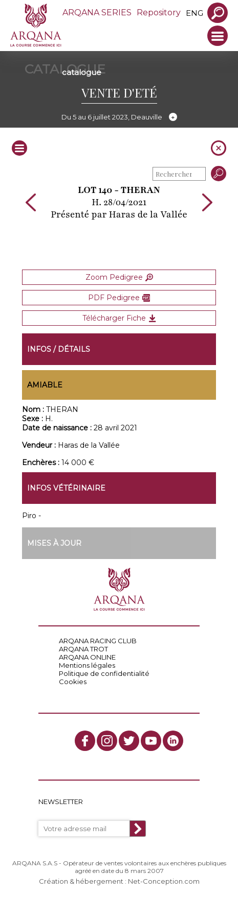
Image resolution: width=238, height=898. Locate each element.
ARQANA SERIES (97, 12)
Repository (159, 12)
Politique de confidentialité (104, 673)
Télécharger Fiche (119, 318)
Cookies (72, 681)
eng (194, 13)
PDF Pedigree (119, 297)
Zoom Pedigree (119, 277)
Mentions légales (87, 665)
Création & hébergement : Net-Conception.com (119, 881)
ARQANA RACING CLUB (98, 641)
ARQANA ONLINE (87, 657)
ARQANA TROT (83, 649)
